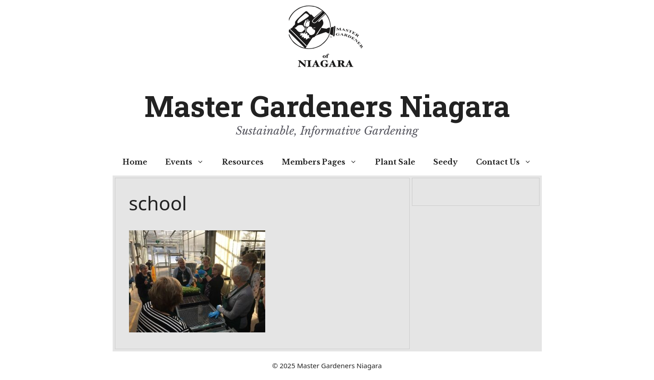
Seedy (445, 161)
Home (135, 161)
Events (189, 161)
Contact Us (508, 161)
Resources (242, 161)
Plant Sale (395, 161)
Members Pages (324, 161)
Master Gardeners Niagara (327, 106)
